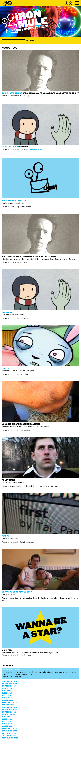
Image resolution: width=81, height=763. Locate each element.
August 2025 (8, 688)
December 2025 (9, 681)
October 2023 (9, 735)
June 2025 (7, 693)
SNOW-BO (7, 312)
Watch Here (36, 149)
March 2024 (7, 726)
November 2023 (9, 733)
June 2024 (7, 719)
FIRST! (5, 536)
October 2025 (9, 686)
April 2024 (7, 724)
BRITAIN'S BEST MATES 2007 (17, 592)
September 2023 (10, 738)
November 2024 (9, 710)
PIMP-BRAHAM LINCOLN (14, 200)
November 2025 (9, 684)
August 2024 (8, 714)
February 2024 (9, 728)
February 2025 (9, 702)
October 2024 (9, 712)
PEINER (5, 368)
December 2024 (9, 707)
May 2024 (6, 721)
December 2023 (9, 731)
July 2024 (6, 717)
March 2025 (7, 700)
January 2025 (8, 705)
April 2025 (7, 698)
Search (31, 40)
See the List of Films (12, 676)
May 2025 (6, 695)
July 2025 (6, 691)
